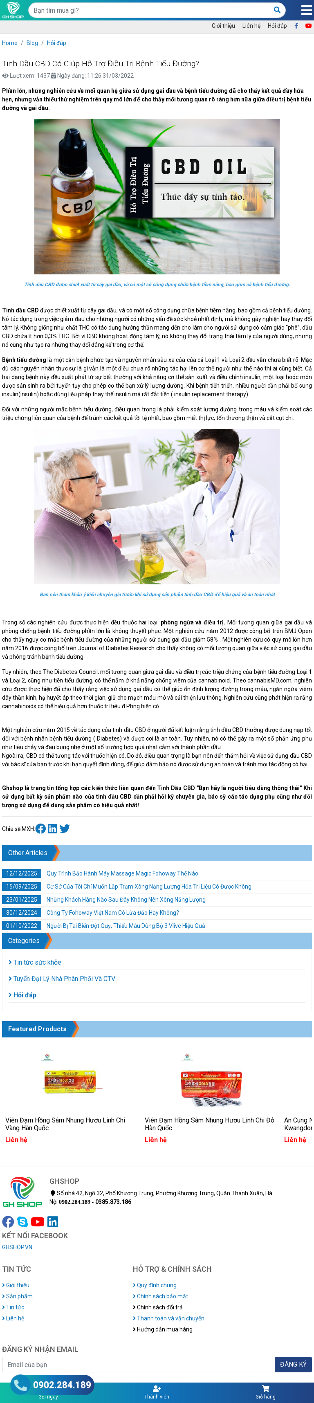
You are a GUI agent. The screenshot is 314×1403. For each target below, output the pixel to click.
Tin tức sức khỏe (35, 962)
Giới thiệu (223, 25)
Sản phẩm (17, 1296)
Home (10, 43)
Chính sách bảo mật (160, 1296)
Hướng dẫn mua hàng (163, 1329)
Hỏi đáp (277, 25)
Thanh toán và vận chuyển (168, 1318)
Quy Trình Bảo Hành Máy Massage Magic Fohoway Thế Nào (100, 873)
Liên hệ (251, 25)
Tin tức (13, 1307)
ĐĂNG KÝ (293, 1364)
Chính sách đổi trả (158, 1307)
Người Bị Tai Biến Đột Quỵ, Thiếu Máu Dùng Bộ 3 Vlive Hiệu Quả (103, 926)
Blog (32, 43)
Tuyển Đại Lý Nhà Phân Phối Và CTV (62, 979)
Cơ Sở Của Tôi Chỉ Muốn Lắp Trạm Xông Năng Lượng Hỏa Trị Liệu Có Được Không (126, 886)
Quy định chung (155, 1285)
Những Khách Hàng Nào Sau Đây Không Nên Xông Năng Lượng (104, 899)
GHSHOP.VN (17, 1247)
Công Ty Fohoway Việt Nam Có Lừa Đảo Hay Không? (90, 912)
